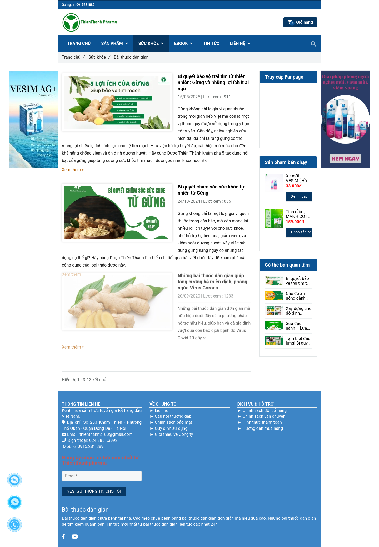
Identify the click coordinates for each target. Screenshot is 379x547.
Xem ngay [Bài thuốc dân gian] (299, 196)
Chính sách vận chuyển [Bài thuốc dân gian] (263, 416)
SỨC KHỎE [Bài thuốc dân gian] (151, 43)
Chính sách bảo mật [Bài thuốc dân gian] (173, 422)
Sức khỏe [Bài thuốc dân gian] (99, 57)
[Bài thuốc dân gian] (63, 536)
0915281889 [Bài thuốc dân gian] (85, 5)
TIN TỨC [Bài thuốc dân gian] (211, 43)
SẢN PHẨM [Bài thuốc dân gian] (114, 43)
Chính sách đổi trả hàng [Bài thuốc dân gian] (264, 410)
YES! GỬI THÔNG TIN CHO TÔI (94, 491)
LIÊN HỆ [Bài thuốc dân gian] (240, 43)
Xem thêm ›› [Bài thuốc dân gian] (73, 169)
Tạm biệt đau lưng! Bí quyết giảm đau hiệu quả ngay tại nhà (298, 341)
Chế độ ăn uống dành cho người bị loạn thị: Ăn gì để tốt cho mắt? (298, 296)
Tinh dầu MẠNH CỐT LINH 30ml (296, 214)
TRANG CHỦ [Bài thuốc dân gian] (79, 43)
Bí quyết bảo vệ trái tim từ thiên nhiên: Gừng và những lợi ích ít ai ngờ (213, 82)
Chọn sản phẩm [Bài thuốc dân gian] (304, 232)
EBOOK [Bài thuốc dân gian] (183, 43)
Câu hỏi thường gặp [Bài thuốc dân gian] (173, 416)
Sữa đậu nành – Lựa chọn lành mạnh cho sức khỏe (296, 326)
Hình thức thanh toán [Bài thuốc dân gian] (262, 422)
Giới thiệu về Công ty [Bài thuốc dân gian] (174, 434)
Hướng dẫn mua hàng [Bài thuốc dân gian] (262, 428)
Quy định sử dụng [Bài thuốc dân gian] (171, 428)
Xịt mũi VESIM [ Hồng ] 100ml (299, 178)
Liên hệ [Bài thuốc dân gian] (161, 410)
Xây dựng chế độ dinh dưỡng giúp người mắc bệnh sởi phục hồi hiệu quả (298, 311)
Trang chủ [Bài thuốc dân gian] (73, 57)
